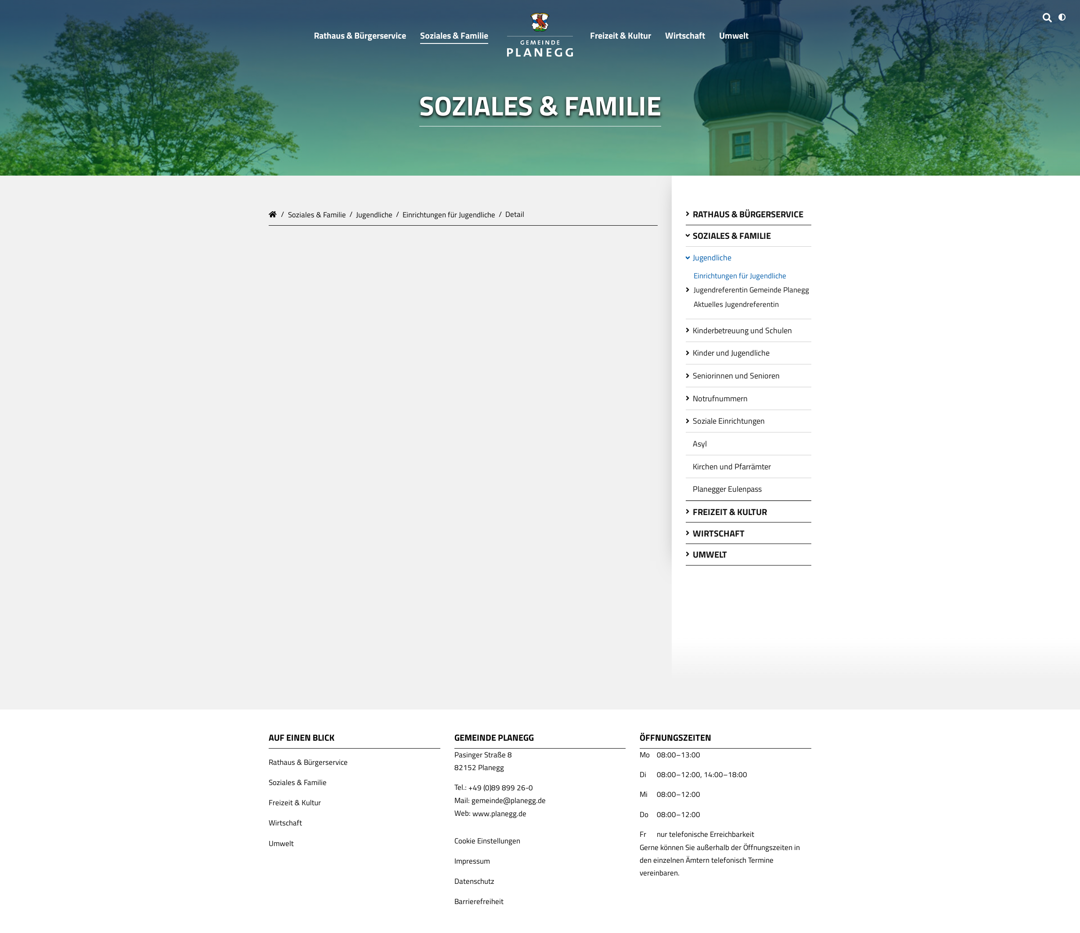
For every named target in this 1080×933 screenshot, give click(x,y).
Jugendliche (374, 214)
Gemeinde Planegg (274, 213)
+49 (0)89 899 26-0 (500, 787)
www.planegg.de (499, 813)
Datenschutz (474, 881)
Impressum (472, 861)
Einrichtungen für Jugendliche (449, 214)
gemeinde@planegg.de (509, 800)
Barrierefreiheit (479, 901)
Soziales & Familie (317, 214)
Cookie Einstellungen (487, 840)
